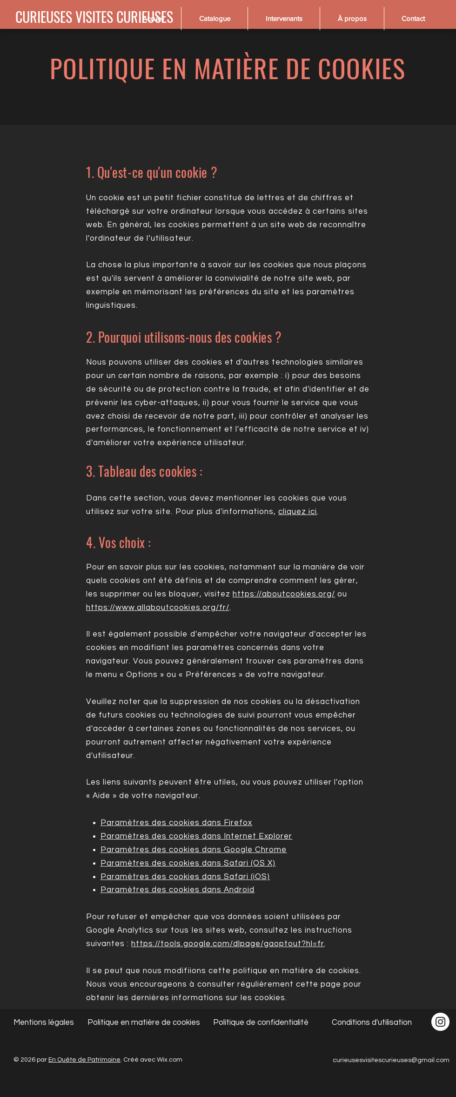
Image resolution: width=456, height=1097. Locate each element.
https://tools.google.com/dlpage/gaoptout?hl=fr (227, 944)
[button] (214, 18)
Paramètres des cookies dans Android (178, 890)
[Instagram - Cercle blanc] (440, 1022)
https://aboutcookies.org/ (284, 594)
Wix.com (169, 1059)
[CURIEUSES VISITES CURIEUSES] (94, 17)
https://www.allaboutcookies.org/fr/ (157, 607)
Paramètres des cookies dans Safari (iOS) (185, 877)
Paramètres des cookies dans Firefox (177, 823)
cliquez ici (297, 512)
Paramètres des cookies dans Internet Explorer (197, 836)
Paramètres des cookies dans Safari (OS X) (188, 863)
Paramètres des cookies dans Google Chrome (194, 850)
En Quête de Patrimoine (84, 1059)
